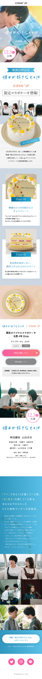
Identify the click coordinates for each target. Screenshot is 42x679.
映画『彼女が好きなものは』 (21, 638)
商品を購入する (21, 353)
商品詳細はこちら (21, 362)
